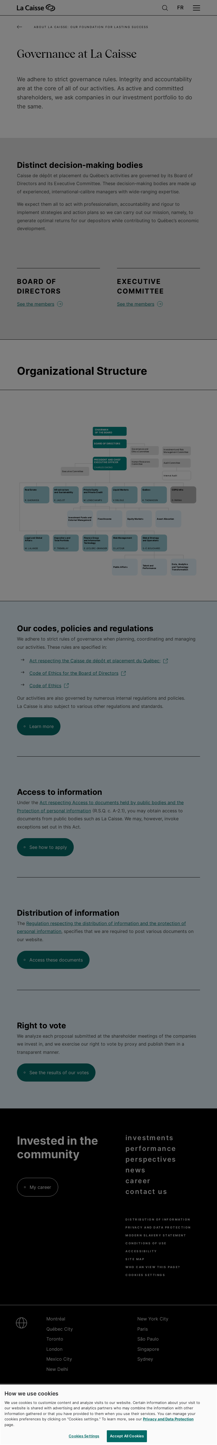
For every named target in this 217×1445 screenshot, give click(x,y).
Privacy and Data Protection (168, 1419)
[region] (108, 1414)
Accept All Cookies (127, 1436)
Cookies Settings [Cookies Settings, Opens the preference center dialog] (84, 1436)
